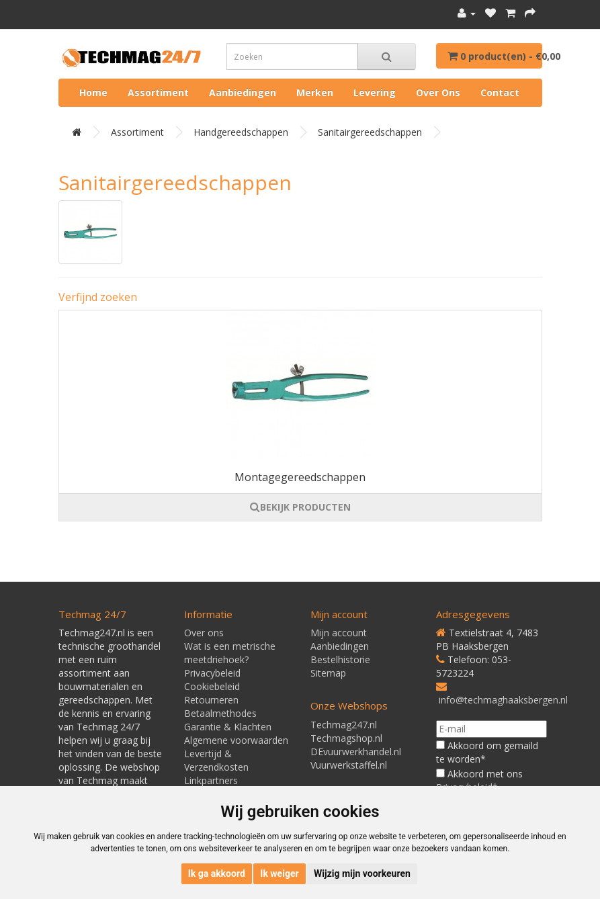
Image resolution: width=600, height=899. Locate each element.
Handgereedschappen (241, 132)
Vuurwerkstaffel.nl (348, 765)
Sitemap (328, 673)
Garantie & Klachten (227, 726)
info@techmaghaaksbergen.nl (503, 699)
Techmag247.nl (343, 724)
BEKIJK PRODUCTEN (300, 507)
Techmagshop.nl (346, 738)
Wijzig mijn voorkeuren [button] (362, 873)
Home (93, 92)
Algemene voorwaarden (236, 740)
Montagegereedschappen (300, 477)
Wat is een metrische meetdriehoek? (229, 653)
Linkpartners (211, 780)
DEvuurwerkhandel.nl (355, 751)
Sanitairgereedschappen (370, 132)
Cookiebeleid (212, 686)
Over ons (438, 92)
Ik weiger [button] (279, 873)
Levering (374, 92)
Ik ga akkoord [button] (216, 873)
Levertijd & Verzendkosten (216, 760)
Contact (499, 92)
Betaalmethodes (220, 713)
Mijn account (338, 632)
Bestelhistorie (340, 659)
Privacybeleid (212, 673)
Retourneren (211, 699)
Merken (314, 92)
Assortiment (158, 92)
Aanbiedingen (242, 92)
